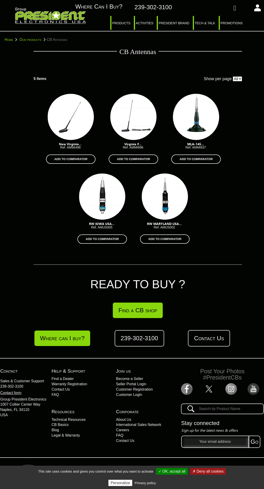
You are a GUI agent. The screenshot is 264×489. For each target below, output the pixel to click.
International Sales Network (138, 425)
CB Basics (60, 425)
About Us (123, 420)
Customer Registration (134, 389)
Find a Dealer (63, 379)
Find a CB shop (137, 310)
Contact (9, 371)
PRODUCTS (121, 23)
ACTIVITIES (144, 23)
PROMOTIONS (232, 23)
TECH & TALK (205, 23)
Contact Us (209, 338)
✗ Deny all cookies (208, 471)
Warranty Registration (69, 384)
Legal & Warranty (66, 435)
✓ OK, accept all (171, 471)
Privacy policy (145, 483)
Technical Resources (69, 420)
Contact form (10, 393)
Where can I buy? (94, 7)
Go (254, 441)
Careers (122, 430)
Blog (55, 430)
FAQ (55, 395)
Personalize (120, 483)
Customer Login (129, 395)
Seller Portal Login (131, 384)
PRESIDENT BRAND (174, 23)
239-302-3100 (11, 386)
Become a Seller (129, 379)
